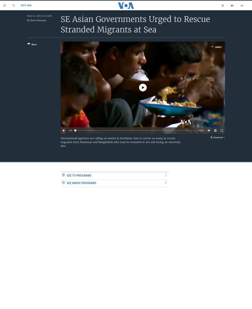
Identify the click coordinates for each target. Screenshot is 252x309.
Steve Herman (38, 20)
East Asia (26, 5)
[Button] (32, 45)
